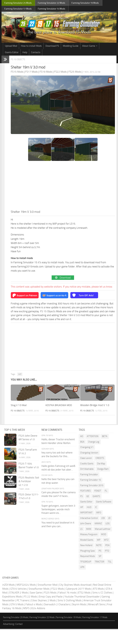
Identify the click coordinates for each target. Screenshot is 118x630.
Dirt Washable (87, 470)
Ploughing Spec (87, 551)
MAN (88, 530)
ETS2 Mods (84, 593)
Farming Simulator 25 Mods (15, 618)
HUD (89, 508)
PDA (107, 546)
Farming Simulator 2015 (91, 486)
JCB (103, 519)
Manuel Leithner (102, 530)
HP (81, 508)
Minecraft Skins (96, 605)
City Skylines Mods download (75, 585)
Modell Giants (86, 541)
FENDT (97, 492)
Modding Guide (70, 47)
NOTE (99, 546)
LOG (108, 524)
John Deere (85, 524)
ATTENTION (92, 437)
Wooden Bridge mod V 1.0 (94, 406)
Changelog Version (89, 453)
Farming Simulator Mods (17, 3)
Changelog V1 (86, 448)
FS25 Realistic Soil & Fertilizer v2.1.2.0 (29, 482)
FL (106, 492)
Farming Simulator (89, 475)
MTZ (106, 541)
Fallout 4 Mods (34, 605)
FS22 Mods (57, 589)
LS (81, 530)
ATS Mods (98, 589)
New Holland (86, 546)
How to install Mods (31, 47)
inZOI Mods (8, 585)
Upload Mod (11, 47)
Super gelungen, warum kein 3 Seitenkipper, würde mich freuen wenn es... (58, 510)
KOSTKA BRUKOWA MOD (59, 406)
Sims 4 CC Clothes (102, 593)
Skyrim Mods (79, 605)
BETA (104, 437)
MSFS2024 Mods (26, 585)
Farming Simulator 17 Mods (94, 618)
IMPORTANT (86, 513)
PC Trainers (23, 601)
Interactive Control (89, 519)
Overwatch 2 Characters (57, 605)
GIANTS (96, 497)
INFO (98, 513)
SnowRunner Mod (47, 585)
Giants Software (103, 503)
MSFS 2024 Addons (34, 609)
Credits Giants (86, 464)
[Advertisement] (63, 187)
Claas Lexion (86, 459)
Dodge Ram (103, 470)
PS (100, 551)
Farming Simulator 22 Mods (42, 618)
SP (100, 557)
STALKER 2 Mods (18, 593)
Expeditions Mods (12, 597)
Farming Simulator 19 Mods (68, 618)
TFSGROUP (85, 562)
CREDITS (100, 459)
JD (109, 519)
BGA (82, 442)
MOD (103, 535)
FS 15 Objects (20, 60)
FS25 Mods (50, 593)
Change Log (93, 442)
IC (96, 508)
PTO (107, 551)
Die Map (101, 464)
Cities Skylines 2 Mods (43, 601)
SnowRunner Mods (39, 589)
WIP (19, 375)
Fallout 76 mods (67, 593)
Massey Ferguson (88, 535)
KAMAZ (98, 524)
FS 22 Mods (30, 597)
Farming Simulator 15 (90, 481)
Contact (19, 625)
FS (81, 497)
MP (98, 541)
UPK (82, 568)
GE (87, 497)
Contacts (35, 53)
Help (24, 53)
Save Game (36, 593)
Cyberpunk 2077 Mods (78, 589)
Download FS (52, 47)
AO (81, 437)
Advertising (8, 625)
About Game (88, 47)
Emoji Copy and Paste (51, 597)
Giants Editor (12, 53)
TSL (109, 562)
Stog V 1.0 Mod (19, 406)
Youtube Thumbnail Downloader (82, 597)
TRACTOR (99, 562)
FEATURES (85, 492)
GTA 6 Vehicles (18, 589)
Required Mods (87, 557)
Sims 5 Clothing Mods (70, 601)
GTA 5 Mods (17, 605)
